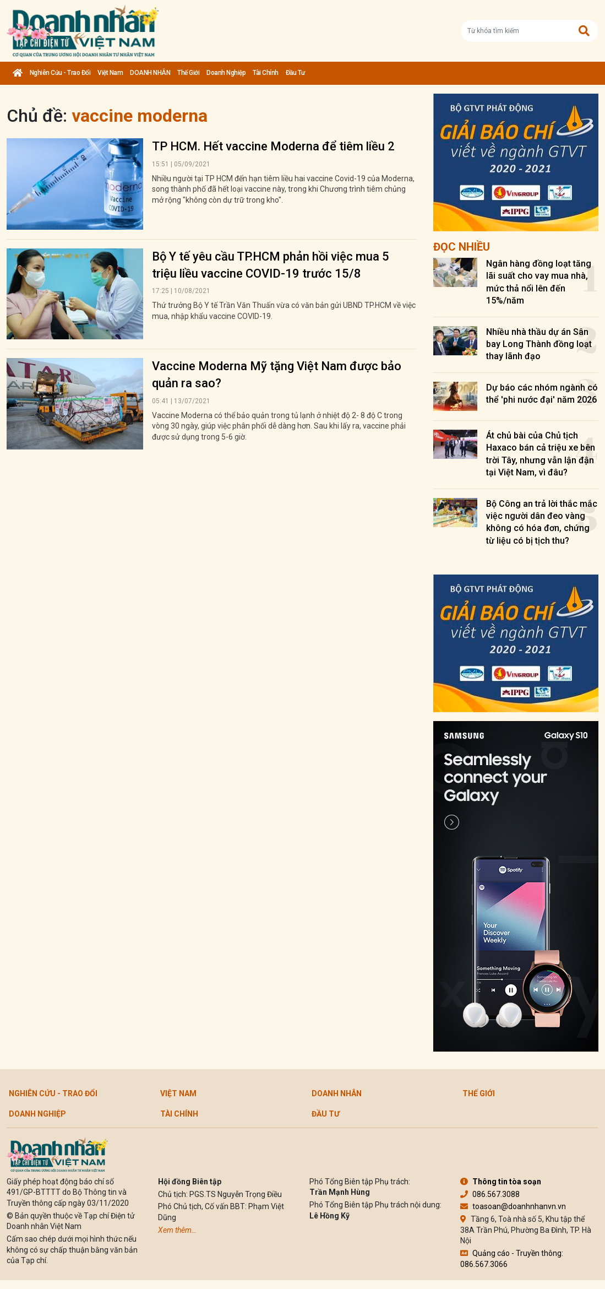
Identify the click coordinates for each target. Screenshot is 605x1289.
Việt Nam (110, 73)
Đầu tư (295, 73)
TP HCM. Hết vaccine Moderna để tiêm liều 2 (273, 146)
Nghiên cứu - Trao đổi (60, 73)
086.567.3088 (490, 1194)
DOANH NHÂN (150, 73)
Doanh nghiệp (226, 73)
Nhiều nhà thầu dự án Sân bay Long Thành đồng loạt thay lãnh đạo (539, 344)
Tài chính (266, 73)
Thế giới (188, 73)
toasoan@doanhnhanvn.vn (513, 1206)
